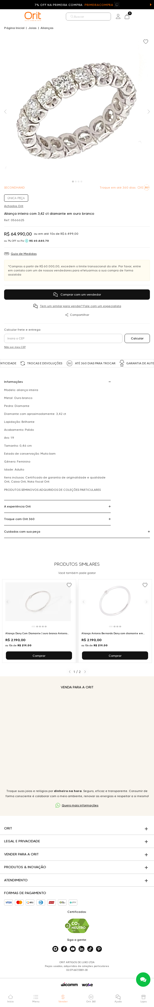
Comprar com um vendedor (77, 294)
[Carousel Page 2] (76, 181)
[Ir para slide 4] (43, 626)
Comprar (39, 656)
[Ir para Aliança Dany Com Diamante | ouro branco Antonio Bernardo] (39, 621)
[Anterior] (7, 602)
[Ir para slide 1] (33, 626)
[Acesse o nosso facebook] (64, 949)
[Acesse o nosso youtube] (73, 949)
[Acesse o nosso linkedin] (81, 949)
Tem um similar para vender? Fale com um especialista (80, 306)
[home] (33, 16)
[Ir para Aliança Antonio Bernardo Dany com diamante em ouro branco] (115, 621)
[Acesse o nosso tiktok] (90, 949)
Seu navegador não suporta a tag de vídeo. (77, 739)
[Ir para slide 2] (37, 626)
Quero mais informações (80, 805)
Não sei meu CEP (15, 347)
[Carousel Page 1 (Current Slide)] (73, 181)
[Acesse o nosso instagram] (55, 949)
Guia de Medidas (24, 254)
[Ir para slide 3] (40, 626)
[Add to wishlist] (146, 42)
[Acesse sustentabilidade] (77, 926)
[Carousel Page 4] (81, 181)
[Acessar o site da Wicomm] (69, 984)
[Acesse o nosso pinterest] (99, 949)
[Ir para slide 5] (46, 626)
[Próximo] (71, 602)
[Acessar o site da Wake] (87, 984)
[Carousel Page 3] (78, 181)
